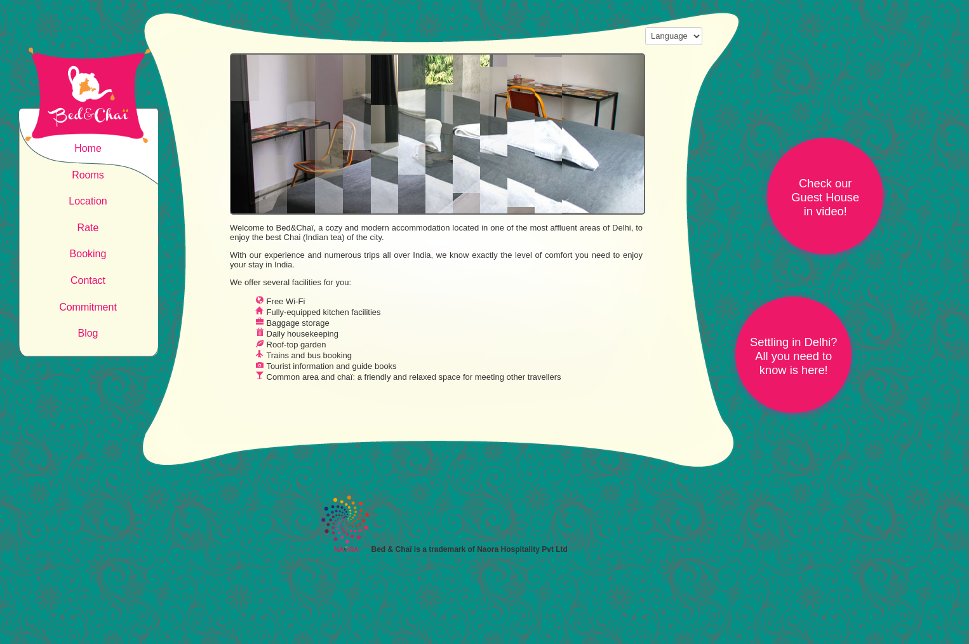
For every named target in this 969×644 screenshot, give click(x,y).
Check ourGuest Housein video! (825, 197)
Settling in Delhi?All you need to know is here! (793, 356)
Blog (87, 333)
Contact (87, 280)
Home (88, 148)
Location (88, 201)
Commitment (88, 307)
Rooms (88, 175)
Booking (88, 253)
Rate (88, 227)
